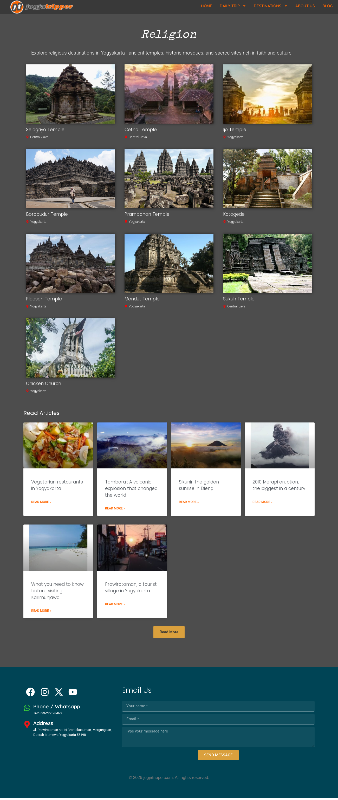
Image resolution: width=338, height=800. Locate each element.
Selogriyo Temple (45, 132)
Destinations (271, 5)
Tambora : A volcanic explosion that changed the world (131, 490)
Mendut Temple (142, 301)
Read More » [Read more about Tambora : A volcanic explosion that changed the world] (115, 511)
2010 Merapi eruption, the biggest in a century (278, 487)
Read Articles (41, 415)
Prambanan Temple (147, 216)
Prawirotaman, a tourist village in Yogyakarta (131, 589)
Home (206, 5)
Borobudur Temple (47, 216)
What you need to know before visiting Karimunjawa (57, 593)
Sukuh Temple (239, 301)
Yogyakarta (235, 139)
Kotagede (234, 216)
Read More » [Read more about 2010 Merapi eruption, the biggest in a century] (262, 504)
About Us (305, 5)
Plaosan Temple (44, 301)
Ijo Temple (234, 132)
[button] (169, 634)
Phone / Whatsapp (56, 708)
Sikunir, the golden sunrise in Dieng (199, 487)
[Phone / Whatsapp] (27, 710)
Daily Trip (233, 5)
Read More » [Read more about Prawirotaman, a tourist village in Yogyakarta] (115, 606)
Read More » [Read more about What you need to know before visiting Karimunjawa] (41, 613)
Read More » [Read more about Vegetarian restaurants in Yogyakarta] (41, 504)
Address (43, 725)
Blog (327, 5)
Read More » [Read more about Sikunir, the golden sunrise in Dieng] (189, 504)
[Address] (27, 726)
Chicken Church (43, 385)
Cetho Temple (141, 132)
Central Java (39, 139)
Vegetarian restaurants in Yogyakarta (57, 487)
